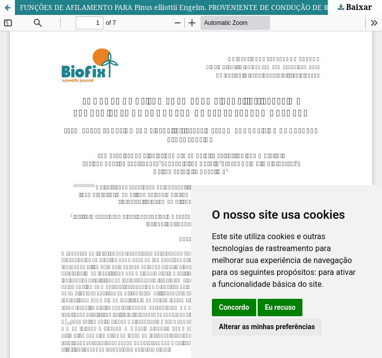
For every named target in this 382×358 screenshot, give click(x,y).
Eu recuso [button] (280, 307)
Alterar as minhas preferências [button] (267, 327)
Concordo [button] (234, 307)
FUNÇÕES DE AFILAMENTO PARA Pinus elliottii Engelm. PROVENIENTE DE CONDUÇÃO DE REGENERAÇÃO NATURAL (201, 7)
